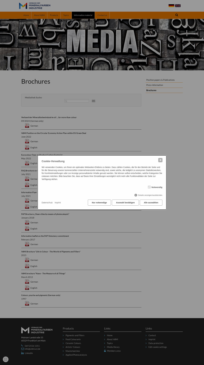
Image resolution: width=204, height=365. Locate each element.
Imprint (58, 202)
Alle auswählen (151, 202)
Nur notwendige (99, 202)
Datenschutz (47, 202)
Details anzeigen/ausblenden (150, 195)
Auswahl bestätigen (125, 202)
